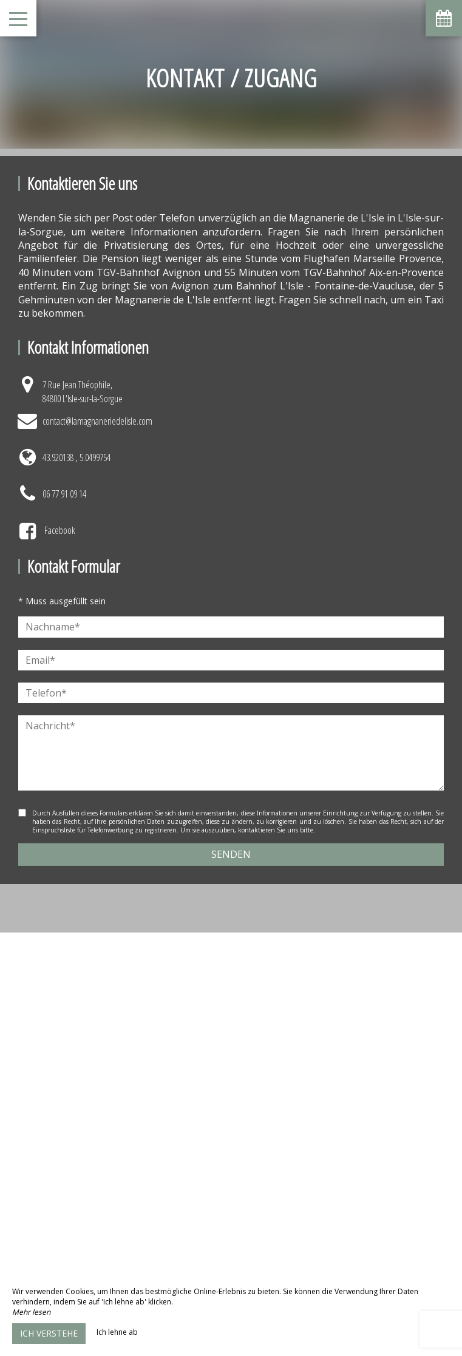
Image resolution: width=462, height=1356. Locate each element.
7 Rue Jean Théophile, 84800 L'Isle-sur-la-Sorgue (82, 391)
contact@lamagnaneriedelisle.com (97, 421)
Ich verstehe (49, 1333)
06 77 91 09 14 (64, 494)
